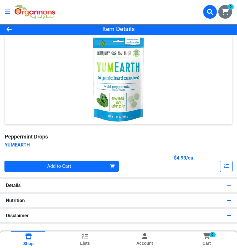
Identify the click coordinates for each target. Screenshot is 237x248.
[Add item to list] (226, 166)
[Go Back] (33, 29)
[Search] (210, 11)
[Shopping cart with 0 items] (225, 12)
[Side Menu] (7, 12)
